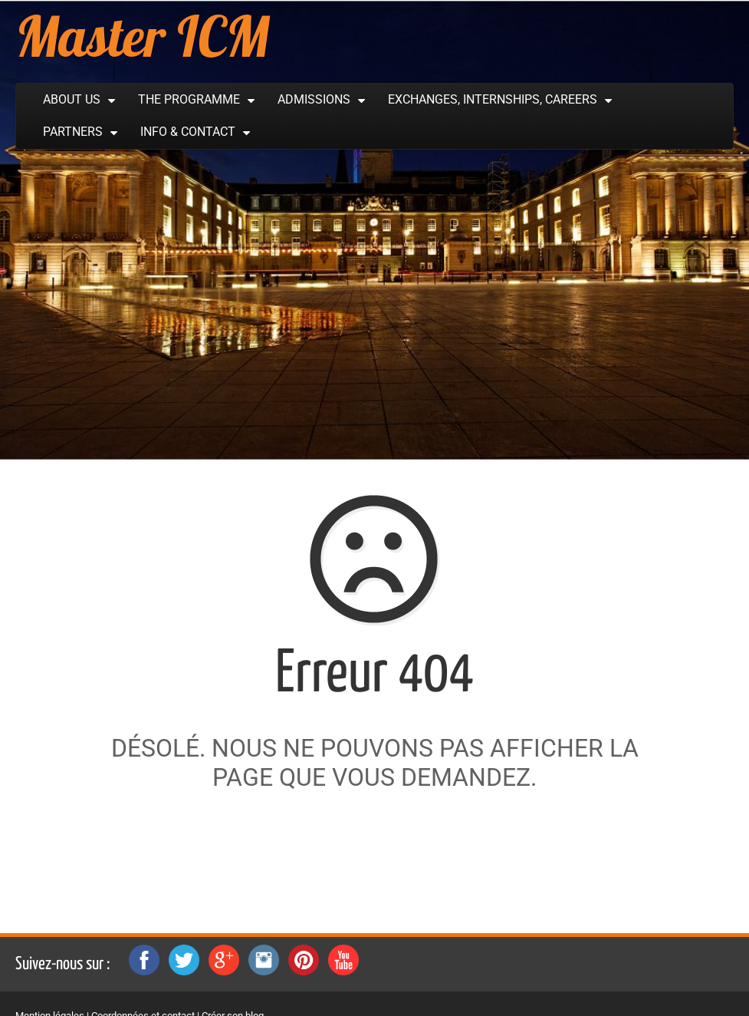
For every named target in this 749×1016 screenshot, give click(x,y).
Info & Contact (187, 131)
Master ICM (142, 36)
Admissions (314, 99)
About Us (71, 99)
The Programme (189, 99)
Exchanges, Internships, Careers (492, 99)
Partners (73, 131)
